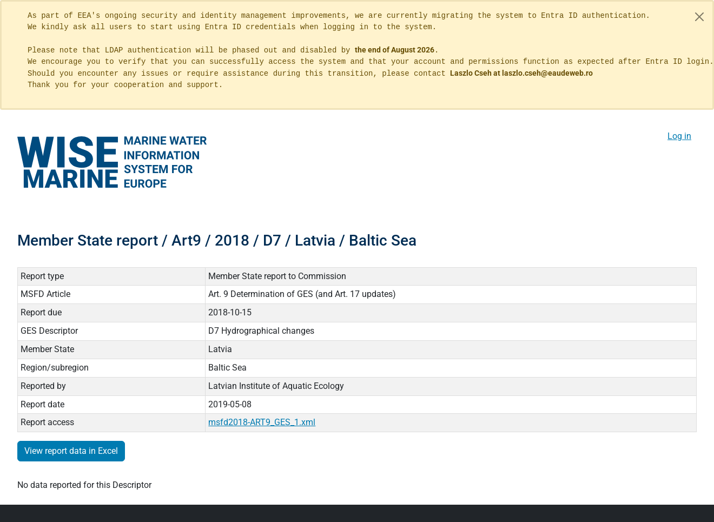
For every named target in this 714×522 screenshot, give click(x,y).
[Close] (699, 17)
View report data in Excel (71, 451)
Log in (679, 136)
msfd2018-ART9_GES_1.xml (261, 422)
